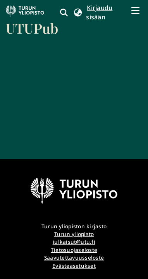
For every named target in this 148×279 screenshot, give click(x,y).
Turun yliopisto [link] (74, 234)
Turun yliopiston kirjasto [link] (74, 226)
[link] (32, 21)
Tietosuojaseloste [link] (74, 249)
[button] (77, 12)
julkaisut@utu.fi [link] (74, 241)
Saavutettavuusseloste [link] (74, 257)
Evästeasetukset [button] (74, 265)
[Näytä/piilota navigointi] (135, 10)
